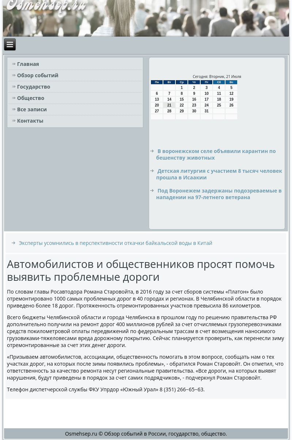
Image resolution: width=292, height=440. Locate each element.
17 (207, 99)
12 (232, 94)
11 (219, 94)
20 (157, 105)
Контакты (30, 120)
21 (169, 105)
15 (182, 99)
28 (169, 111)
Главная (28, 63)
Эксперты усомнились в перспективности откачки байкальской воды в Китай (115, 242)
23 (194, 105)
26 (232, 105)
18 (219, 99)
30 (194, 111)
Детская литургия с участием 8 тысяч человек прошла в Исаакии (219, 174)
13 (157, 99)
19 (232, 99)
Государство (33, 86)
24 (207, 105)
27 (157, 111)
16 (194, 99)
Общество (30, 97)
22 (182, 105)
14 (169, 99)
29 (182, 111)
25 (219, 105)
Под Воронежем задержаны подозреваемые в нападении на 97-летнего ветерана (219, 194)
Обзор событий (37, 75)
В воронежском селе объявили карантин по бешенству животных (216, 154)
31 (207, 111)
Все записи (32, 109)
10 (207, 94)
